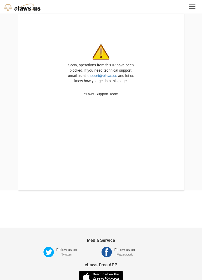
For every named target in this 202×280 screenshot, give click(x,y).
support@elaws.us (102, 75)
